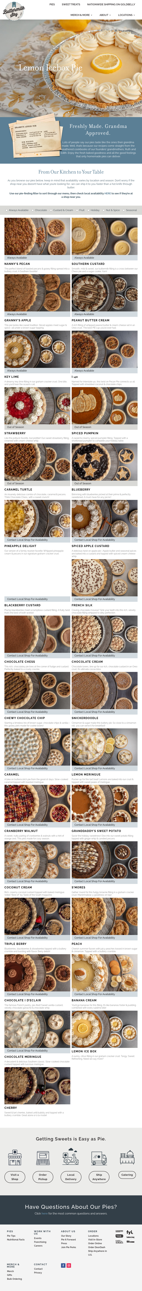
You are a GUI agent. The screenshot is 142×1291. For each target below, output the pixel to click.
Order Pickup (42, 1177)
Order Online (95, 1243)
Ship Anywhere (99, 1177)
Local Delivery (71, 1177)
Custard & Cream (63, 210)
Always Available (18, 210)
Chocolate (40, 210)
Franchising (40, 1242)
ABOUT (104, 15)
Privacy (38, 1272)
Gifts (9, 1275)
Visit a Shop (15, 1177)
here (45, 1213)
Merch (10, 1271)
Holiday (95, 210)
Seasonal (131, 210)
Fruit (81, 210)
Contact (38, 1269)
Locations (93, 1236)
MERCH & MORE (80, 15)
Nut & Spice (112, 210)
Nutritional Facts (16, 1239)
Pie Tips (11, 1236)
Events (37, 1238)
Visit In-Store (95, 1239)
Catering (127, 1174)
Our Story (66, 1236)
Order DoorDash (96, 1247)
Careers (38, 1245)
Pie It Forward (68, 1239)
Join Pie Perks (68, 1247)
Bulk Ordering (14, 1279)
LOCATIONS (125, 15)
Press (64, 1243)
